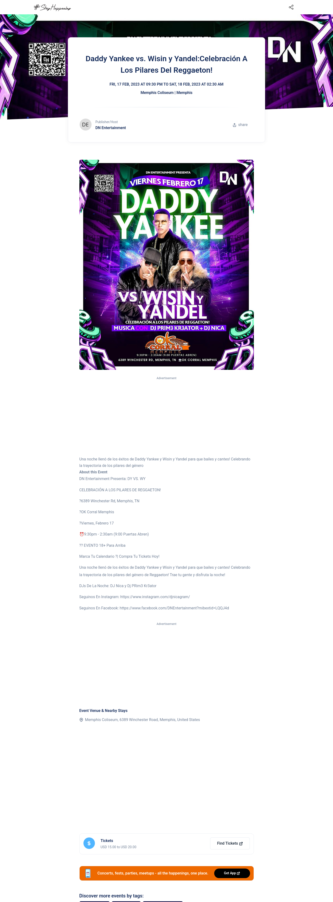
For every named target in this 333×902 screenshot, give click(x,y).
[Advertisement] (166, 416)
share (240, 124)
